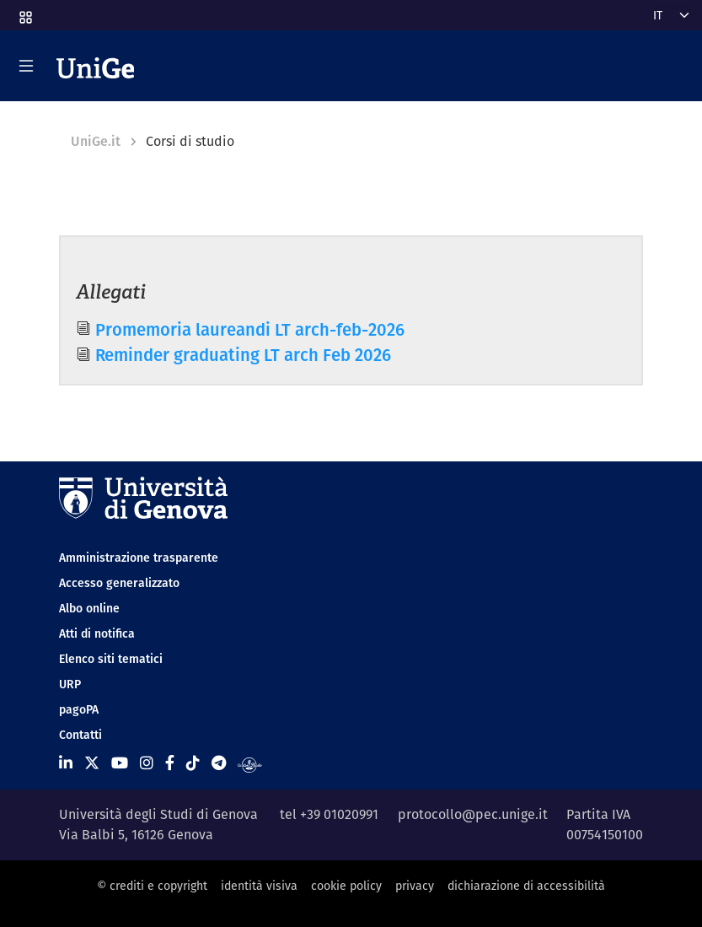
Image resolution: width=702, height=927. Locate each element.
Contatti (80, 734)
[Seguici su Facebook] (169, 762)
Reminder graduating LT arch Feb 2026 (243, 354)
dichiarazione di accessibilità (526, 885)
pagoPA (79, 709)
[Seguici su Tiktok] (193, 762)
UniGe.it (96, 141)
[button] (24, 11)
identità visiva (259, 885)
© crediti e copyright (152, 885)
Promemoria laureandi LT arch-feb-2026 (250, 329)
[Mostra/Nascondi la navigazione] (26, 66)
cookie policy (346, 885)
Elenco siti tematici (111, 658)
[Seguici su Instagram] (146, 762)
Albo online (89, 608)
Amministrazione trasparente (138, 557)
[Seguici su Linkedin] (65, 762)
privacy (414, 885)
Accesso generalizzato (119, 582)
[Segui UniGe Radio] (250, 762)
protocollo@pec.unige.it (473, 814)
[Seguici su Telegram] (219, 762)
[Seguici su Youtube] (119, 762)
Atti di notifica (97, 633)
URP (70, 684)
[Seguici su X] (91, 762)
